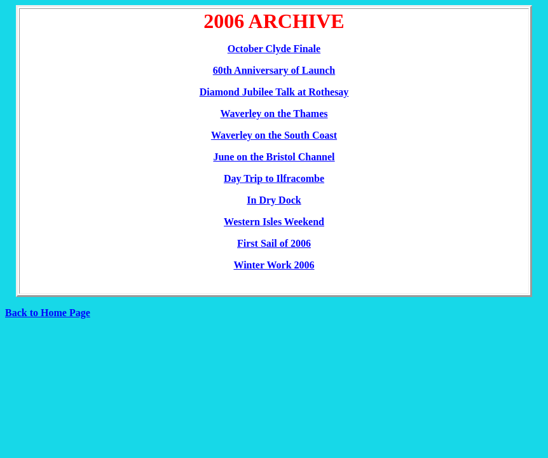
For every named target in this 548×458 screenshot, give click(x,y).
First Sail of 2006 (274, 243)
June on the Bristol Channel (273, 156)
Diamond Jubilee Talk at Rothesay (274, 92)
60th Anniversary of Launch (274, 70)
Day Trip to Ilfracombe (274, 178)
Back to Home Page (47, 312)
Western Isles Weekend (274, 221)
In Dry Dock (274, 200)
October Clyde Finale (274, 48)
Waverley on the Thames (273, 113)
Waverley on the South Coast (274, 135)
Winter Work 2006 (273, 265)
